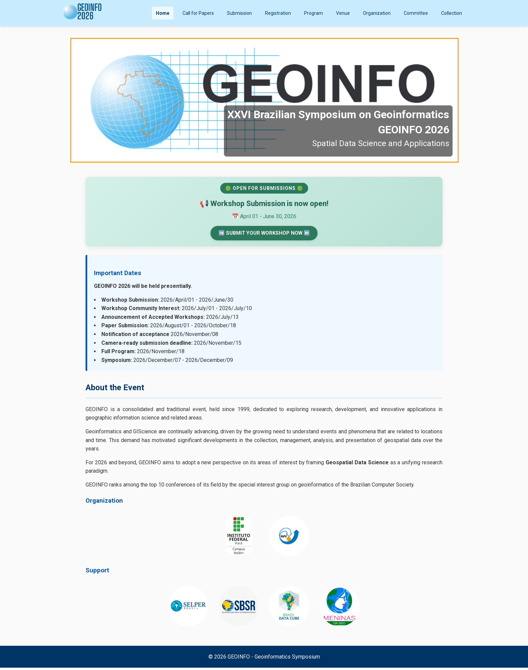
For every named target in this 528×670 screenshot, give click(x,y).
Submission (239, 13)
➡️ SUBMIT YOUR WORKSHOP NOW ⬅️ (264, 234)
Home (162, 13)
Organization (377, 13)
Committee (416, 13)
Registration (278, 13)
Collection (451, 13)
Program (313, 13)
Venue (343, 13)
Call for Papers (198, 13)
